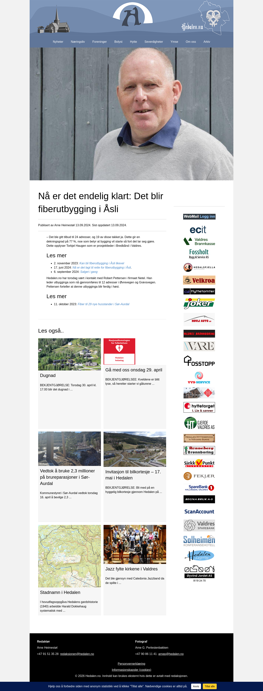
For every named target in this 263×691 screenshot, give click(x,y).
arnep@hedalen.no (171, 653)
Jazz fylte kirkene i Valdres (131, 568)
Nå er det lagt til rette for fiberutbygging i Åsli (102, 267)
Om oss (191, 41)
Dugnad (48, 375)
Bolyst (118, 41)
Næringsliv (78, 41)
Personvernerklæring (131, 663)
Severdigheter (153, 41)
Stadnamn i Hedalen (60, 592)
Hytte (133, 41)
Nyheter (58, 41)
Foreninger (99, 41)
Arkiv (207, 41)
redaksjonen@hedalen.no (77, 653)
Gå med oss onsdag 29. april (133, 369)
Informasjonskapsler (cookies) (131, 669)
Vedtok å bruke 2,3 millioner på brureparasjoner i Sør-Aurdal (67, 477)
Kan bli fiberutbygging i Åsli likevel (101, 263)
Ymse (174, 41)
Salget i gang (88, 271)
